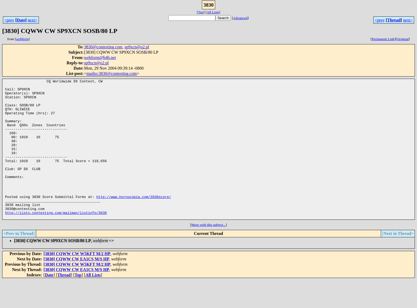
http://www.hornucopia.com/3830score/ (133, 220)
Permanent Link (383, 39)
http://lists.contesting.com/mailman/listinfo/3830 (56, 239)
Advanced (240, 18)
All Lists (213, 12)
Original (402, 39)
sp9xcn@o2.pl (136, 47)
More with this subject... (208, 253)
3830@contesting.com (103, 47)
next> (32, 20)
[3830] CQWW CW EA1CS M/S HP (76, 287)
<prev (9, 20)
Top (200, 12)
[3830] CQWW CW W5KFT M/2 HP (77, 281)
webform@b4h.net (100, 57)
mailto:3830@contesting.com (111, 73)
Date (21, 20)
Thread (394, 20)
